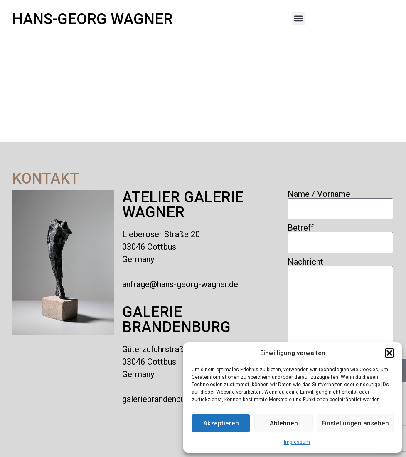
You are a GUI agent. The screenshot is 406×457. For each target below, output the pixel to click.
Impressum (297, 442)
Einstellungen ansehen (355, 423)
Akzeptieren (221, 423)
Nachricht (305, 262)
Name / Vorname (319, 194)
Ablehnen (284, 423)
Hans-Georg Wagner (92, 19)
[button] (389, 353)
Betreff (301, 228)
